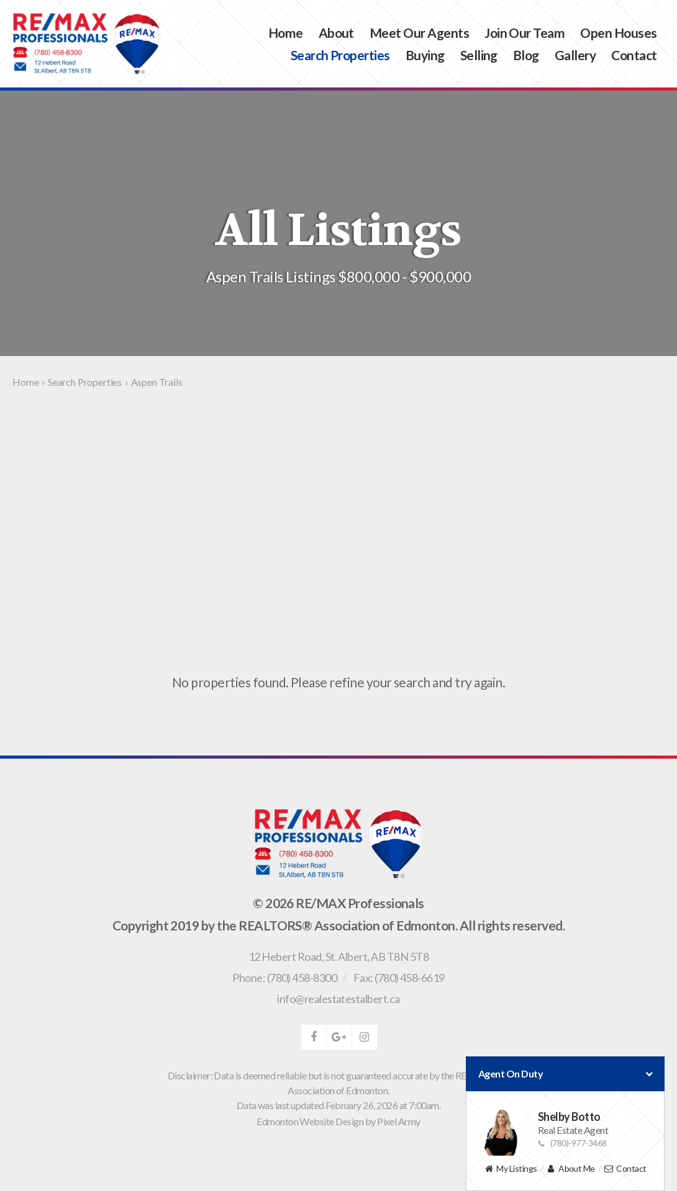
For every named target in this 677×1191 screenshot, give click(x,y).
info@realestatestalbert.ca (338, 999)
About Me (570, 1168)
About (336, 32)
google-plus (339, 1037)
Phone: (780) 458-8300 (284, 977)
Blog (526, 55)
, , (338, 956)
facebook (313, 1037)
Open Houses (618, 32)
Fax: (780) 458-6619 (399, 977)
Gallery (575, 55)
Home (285, 32)
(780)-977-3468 (572, 1143)
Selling (479, 55)
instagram (364, 1037)
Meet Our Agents (419, 32)
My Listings (510, 1168)
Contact (634, 55)
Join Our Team (524, 32)
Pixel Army (398, 1121)
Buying (425, 55)
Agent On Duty (565, 1074)
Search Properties (340, 55)
